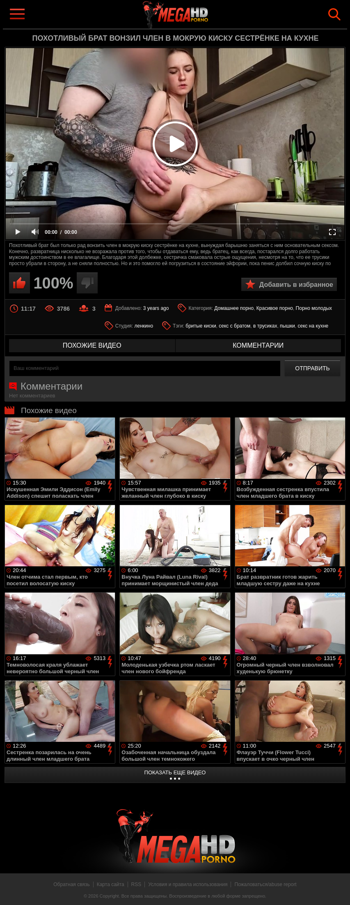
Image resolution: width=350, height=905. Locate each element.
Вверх (337, 890)
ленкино (144, 326)
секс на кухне (312, 326)
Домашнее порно (234, 308)
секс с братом (234, 326)
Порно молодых (314, 308)
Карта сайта (110, 884)
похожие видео (92, 345)
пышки (287, 326)
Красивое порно (274, 308)
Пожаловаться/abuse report (265, 884)
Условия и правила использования (187, 884)
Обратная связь (71, 884)
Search (334, 14)
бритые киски (200, 326)
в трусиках (265, 326)
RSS (136, 884)
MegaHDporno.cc (188, 14)
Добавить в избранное (296, 284)
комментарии (258, 345)
